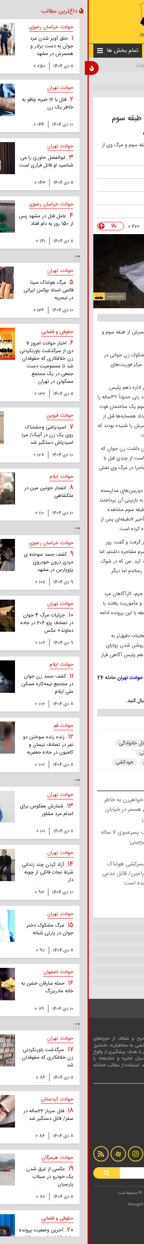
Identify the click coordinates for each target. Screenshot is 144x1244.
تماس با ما (124, 1127)
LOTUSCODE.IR (89, 1205)
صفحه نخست (122, 65)
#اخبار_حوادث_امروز (72, 34)
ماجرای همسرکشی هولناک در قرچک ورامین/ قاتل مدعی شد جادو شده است (48, 873)
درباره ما (126, 1119)
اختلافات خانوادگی (112, 753)
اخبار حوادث (91, 65)
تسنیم (108, 198)
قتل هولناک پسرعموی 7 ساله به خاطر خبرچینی (47, 837)
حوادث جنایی (81, 743)
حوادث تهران (60, 65)
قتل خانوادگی (44, 743)
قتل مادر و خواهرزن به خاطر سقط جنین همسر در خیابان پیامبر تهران (49, 809)
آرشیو (128, 1135)
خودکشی (37, 762)
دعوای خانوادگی (115, 762)
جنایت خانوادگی (68, 753)
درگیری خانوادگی (72, 762)
